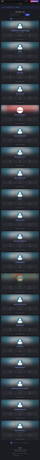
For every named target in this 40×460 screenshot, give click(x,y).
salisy (20, 52)
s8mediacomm (20, 157)
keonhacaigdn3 (20, 115)
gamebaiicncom (20, 178)
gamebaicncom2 (20, 304)
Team (21, 453)
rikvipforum (20, 94)
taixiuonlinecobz (20, 136)
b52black (20, 346)
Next (24, 18)
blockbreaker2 (20, 430)
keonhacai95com (20, 241)
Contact (18, 453)
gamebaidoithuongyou (20, 388)
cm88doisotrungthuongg (20, 31)
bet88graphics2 (20, 409)
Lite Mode (13, 453)
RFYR (22, 449)
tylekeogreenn (20, 367)
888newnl (20, 325)
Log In (26, 1)
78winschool (20, 220)
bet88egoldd (20, 262)
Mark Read (25, 453)
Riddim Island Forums (10, 7)
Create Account (34, 1)
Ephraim (20, 73)
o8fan (20, 199)
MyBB (19, 451)
